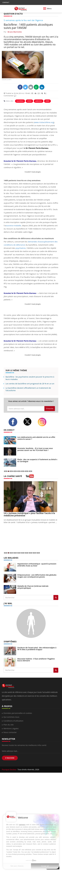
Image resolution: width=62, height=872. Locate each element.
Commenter (10, 96)
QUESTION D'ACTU (13, 13)
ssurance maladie (13, 225)
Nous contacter (10, 732)
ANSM (29, 101)
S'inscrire (49, 408)
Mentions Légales (11, 728)
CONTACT (5, 2)
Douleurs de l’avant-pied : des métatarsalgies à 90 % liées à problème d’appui (36, 648)
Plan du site (8, 724)
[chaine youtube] (30, 477)
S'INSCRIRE (9, 758)
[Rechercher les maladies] (55, 597)
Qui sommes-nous (11, 717)
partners (22, 825)
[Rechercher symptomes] (55, 670)
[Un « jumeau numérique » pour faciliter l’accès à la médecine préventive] (31, 496)
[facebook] (14, 422)
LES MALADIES (11, 557)
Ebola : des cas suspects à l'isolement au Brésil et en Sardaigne (37, 460)
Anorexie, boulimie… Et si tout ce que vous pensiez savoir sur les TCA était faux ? (35, 449)
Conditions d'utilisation (13, 721)
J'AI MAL (8, 603)
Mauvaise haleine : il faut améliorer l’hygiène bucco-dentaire (36, 660)
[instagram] (43, 422)
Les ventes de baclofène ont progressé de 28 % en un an (30, 383)
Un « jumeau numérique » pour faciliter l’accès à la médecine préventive (29, 514)
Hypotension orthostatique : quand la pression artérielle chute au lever (36, 565)
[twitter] (28, 422)
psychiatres (21, 248)
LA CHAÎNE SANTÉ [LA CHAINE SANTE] (13, 476)
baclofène (20, 101)
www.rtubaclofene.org (44, 122)
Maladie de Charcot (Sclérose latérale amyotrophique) (32, 587)
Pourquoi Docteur (9, 769)
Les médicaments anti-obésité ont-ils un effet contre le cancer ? (36, 438)
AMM (47, 101)
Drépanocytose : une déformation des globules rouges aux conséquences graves (36, 576)
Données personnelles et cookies (17, 713)
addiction (38, 101)
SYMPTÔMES (10, 641)
